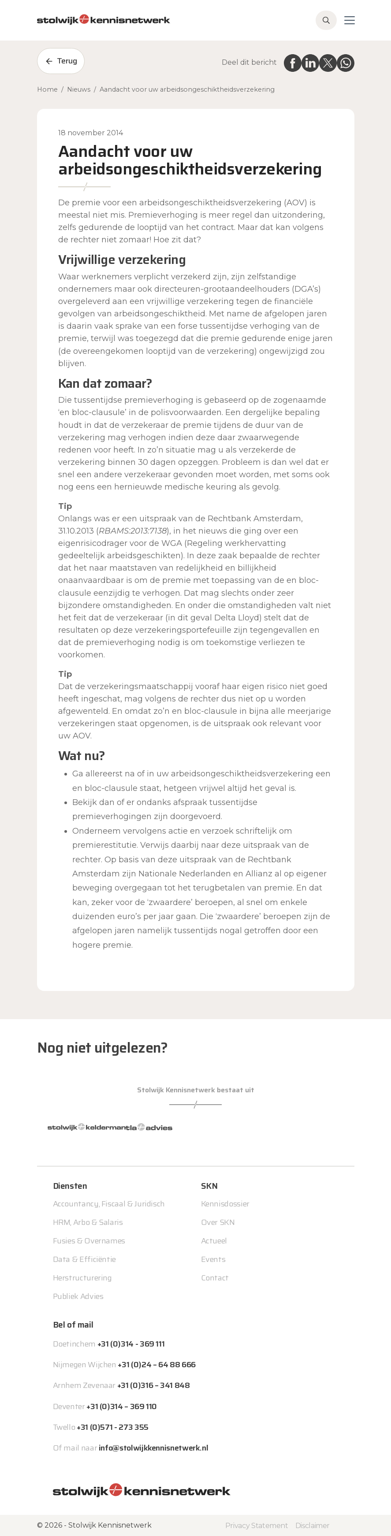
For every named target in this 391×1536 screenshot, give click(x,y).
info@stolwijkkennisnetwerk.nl (154, 1448)
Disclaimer (312, 1525)
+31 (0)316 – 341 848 (153, 1385)
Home (47, 89)
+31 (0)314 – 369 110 (121, 1406)
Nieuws (78, 89)
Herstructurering (82, 1278)
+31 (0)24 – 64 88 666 (156, 1364)
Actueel (214, 1241)
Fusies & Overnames (89, 1241)
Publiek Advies (78, 1296)
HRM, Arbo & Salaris (88, 1222)
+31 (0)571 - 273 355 (113, 1427)
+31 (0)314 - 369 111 (131, 1344)
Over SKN (218, 1222)
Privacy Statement (256, 1525)
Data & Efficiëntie (84, 1259)
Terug (67, 61)
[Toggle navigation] (349, 20)
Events (213, 1259)
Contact (215, 1278)
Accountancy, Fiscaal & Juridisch (109, 1204)
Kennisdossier (225, 1204)
